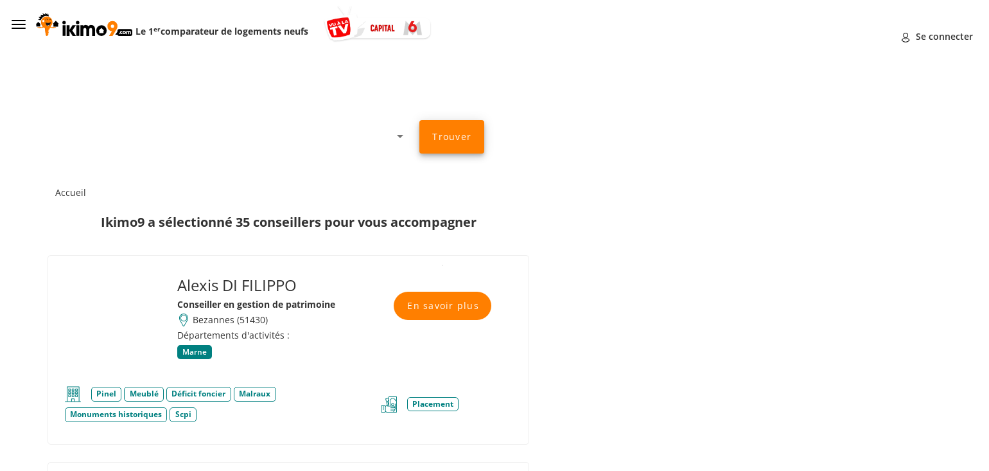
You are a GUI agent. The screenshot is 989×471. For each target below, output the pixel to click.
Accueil (70, 192)
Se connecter (936, 36)
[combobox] (253, 136)
